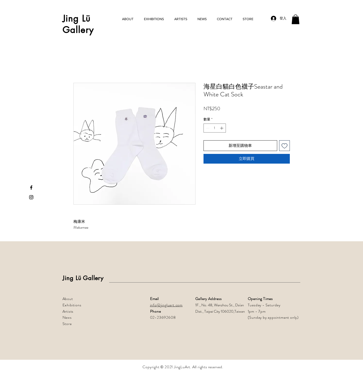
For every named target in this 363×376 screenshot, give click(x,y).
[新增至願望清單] (284, 145)
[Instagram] (31, 197)
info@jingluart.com (166, 305)
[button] (296, 19)
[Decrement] (207, 128)
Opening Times (260, 298)
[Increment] (222, 128)
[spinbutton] (214, 128)
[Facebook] (31, 187)
